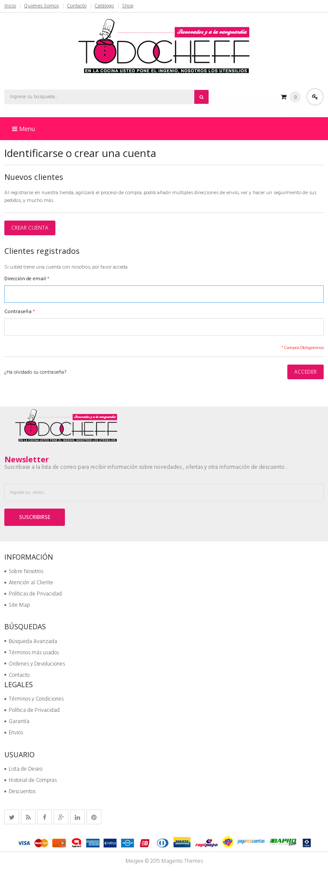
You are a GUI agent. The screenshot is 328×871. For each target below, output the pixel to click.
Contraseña (18, 312)
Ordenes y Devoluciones (34, 664)
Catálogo (104, 6)
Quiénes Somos (41, 6)
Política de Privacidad (32, 710)
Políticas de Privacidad (33, 594)
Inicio (10, 6)
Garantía (16, 721)
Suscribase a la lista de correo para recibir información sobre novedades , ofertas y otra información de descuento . (145, 467)
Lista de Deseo (23, 769)
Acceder (315, 97)
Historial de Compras (30, 780)
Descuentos (19, 791)
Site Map (17, 605)
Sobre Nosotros (23, 571)
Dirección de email (25, 279)
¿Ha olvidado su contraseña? (35, 372)
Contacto (77, 6)
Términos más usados (31, 652)
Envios (13, 732)
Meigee (134, 861)
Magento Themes (182, 861)
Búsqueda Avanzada (30, 641)
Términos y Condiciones (34, 699)
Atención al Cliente (28, 582)
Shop (127, 6)
